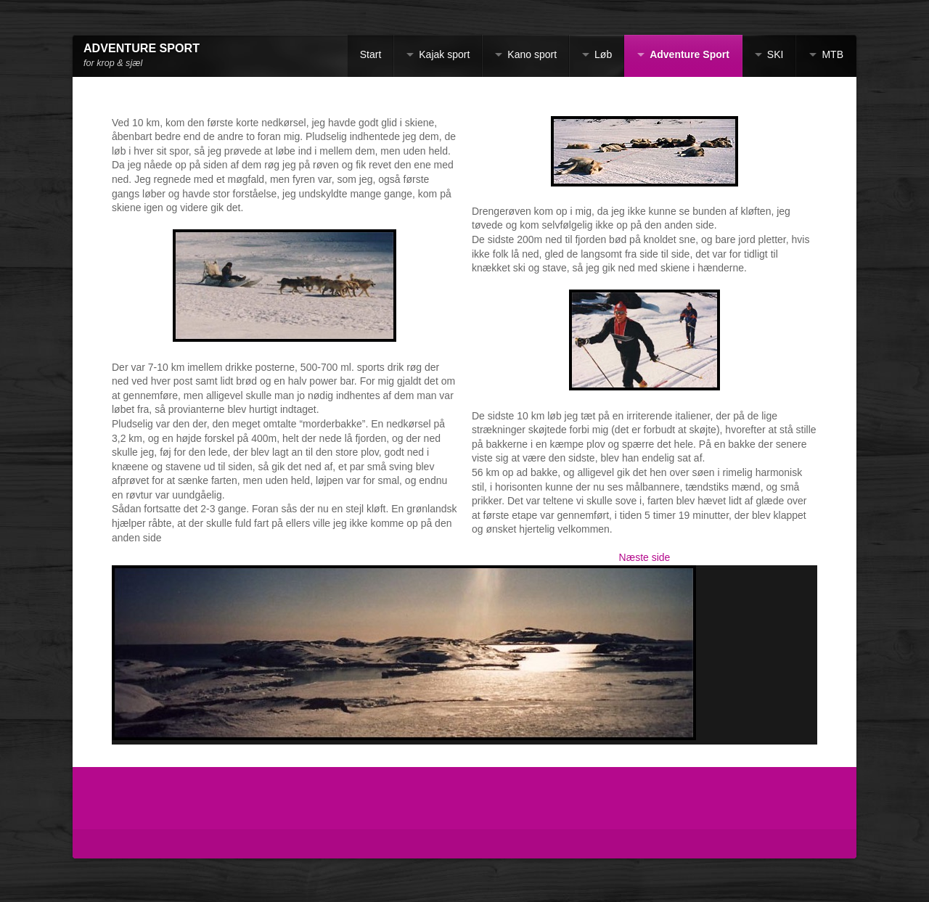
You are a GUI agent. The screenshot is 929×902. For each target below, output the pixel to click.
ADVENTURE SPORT (141, 48)
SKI (775, 54)
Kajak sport (444, 54)
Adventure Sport (689, 54)
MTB (832, 54)
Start (371, 54)
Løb (603, 54)
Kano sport (532, 54)
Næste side (645, 557)
